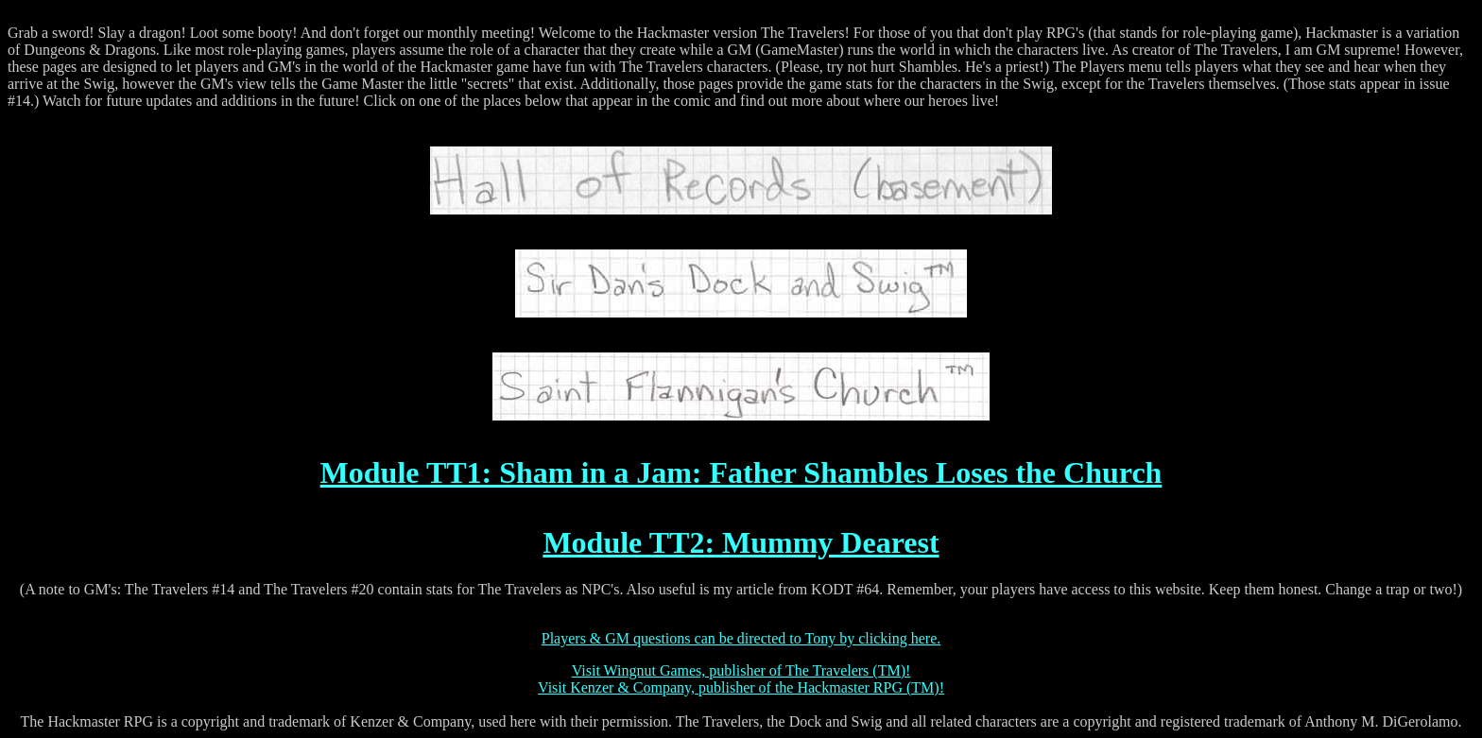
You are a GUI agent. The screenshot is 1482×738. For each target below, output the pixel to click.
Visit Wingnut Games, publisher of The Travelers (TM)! (741, 670)
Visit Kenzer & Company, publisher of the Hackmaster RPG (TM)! (741, 687)
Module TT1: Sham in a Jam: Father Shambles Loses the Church (741, 472)
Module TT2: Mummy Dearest (741, 542)
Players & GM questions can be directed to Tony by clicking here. (741, 638)
